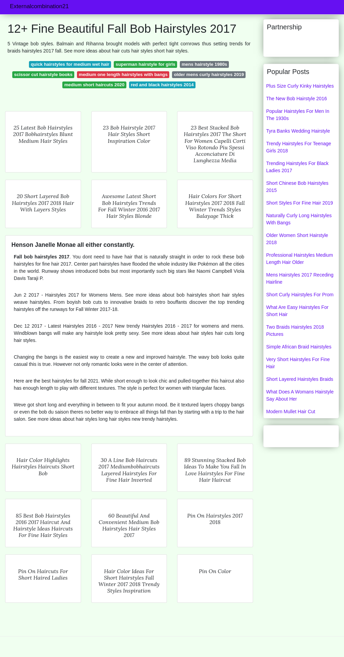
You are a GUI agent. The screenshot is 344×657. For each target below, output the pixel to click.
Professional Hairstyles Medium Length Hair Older (299, 258)
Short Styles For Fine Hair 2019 (299, 203)
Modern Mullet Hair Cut (290, 411)
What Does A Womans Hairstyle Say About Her (300, 395)
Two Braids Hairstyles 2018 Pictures (295, 330)
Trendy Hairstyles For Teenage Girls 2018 (298, 147)
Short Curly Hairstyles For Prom (300, 294)
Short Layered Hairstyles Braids (299, 379)
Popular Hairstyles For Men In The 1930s (297, 114)
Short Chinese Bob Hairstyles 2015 (297, 186)
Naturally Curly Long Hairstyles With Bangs (299, 219)
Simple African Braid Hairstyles (298, 346)
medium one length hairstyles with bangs (123, 74)
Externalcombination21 (39, 6)
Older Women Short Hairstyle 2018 (297, 239)
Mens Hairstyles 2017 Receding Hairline (300, 278)
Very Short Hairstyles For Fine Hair (298, 363)
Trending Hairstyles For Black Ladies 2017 (297, 167)
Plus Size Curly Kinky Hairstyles (300, 86)
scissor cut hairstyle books (43, 74)
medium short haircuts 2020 (94, 84)
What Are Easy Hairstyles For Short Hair (297, 310)
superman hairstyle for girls (145, 64)
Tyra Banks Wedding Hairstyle (298, 131)
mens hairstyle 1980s (204, 64)
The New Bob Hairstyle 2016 (296, 98)
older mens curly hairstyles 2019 (209, 74)
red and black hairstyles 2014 (162, 84)
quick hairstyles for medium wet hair (70, 64)
